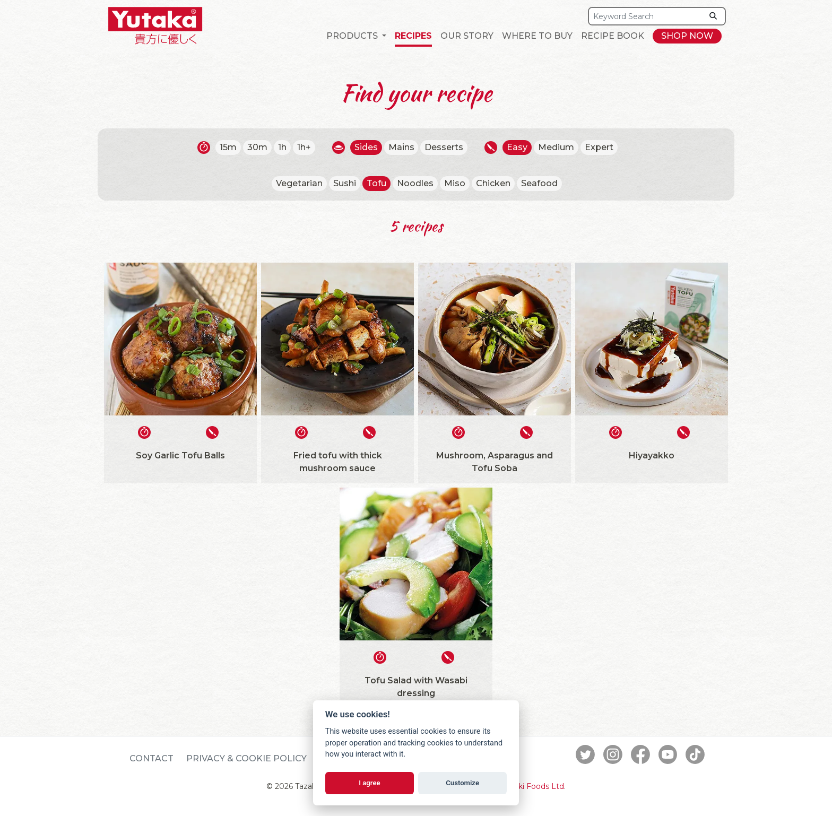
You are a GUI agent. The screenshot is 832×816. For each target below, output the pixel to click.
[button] (356, 36)
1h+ (304, 147)
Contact (151, 758)
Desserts (444, 147)
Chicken (493, 183)
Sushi (344, 183)
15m (228, 147)
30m (257, 147)
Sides (366, 147)
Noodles (415, 183)
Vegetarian (299, 183)
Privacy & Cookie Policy (246, 758)
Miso (454, 183)
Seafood (539, 183)
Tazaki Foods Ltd (532, 786)
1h (282, 147)
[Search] (646, 16)
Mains (401, 147)
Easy (517, 147)
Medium (557, 147)
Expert (599, 147)
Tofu (376, 183)
